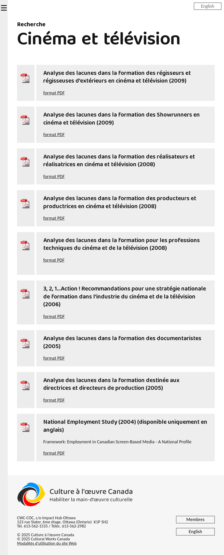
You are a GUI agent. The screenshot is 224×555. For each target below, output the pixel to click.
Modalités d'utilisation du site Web (46, 543)
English (207, 6)
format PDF (54, 93)
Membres (195, 519)
